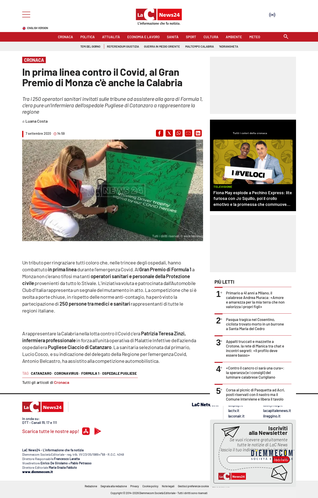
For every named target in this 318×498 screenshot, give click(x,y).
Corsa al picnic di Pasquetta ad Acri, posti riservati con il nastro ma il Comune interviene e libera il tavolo (255, 394)
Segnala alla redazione (114, 486)
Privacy (134, 486)
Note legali (168, 486)
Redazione (91, 486)
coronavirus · (67, 373)
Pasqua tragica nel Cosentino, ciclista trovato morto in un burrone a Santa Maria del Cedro (255, 324)
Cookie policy (150, 486)
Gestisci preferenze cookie (193, 486)
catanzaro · (42, 373)
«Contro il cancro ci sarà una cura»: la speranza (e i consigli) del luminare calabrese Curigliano (255, 372)
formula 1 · (91, 373)
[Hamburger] (24, 14)
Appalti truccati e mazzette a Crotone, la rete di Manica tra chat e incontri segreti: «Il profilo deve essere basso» (255, 348)
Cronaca (61, 382)
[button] (159, 133)
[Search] (286, 37)
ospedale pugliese (119, 373)
